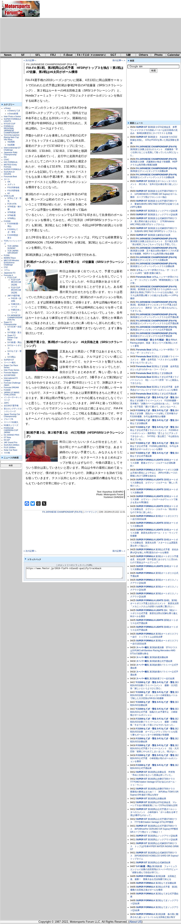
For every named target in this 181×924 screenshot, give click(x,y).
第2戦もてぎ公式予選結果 (164, 393)
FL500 (7, 255)
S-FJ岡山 (12, 357)
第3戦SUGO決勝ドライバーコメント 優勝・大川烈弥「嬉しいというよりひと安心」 (154, 685)
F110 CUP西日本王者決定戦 (16, 290)
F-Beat (68, 54)
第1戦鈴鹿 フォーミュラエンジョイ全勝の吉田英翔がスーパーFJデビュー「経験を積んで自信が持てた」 (154, 869)
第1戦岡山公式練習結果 (159, 862)
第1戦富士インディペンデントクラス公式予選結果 (154, 323)
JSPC (6, 403)
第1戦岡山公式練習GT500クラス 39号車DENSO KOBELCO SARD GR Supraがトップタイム (154, 855)
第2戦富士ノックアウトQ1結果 (163, 214)
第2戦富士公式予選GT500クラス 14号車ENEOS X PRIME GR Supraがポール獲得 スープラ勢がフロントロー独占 (153, 194)
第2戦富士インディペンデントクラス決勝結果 (152, 177)
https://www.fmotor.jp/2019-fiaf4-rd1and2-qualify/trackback (77, 573)
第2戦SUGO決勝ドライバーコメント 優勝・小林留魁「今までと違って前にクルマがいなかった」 (154, 722)
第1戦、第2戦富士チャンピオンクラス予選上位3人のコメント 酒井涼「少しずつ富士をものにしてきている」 (154, 308)
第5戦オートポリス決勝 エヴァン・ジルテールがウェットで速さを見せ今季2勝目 (154, 499)
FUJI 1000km (10, 447)
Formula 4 (8, 275)
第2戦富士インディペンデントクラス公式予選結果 (154, 317)
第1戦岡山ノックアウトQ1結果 (163, 839)
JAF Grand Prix (10, 442)
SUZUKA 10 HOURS (9, 173)
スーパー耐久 (10, 362)
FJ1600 (7, 390)
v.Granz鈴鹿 (13, 113)
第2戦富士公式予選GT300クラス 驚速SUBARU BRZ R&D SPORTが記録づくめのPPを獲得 (154, 204)
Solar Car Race (10, 450)
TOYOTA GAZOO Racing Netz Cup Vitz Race (11, 137)
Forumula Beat (10, 176)
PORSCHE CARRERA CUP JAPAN (11, 430)
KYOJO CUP (9, 124)
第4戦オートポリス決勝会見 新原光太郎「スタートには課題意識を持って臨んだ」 (154, 542)
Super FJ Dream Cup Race (13, 337)
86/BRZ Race (10, 258)
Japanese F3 (9, 273)
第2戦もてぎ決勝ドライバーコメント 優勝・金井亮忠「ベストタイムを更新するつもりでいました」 (154, 359)
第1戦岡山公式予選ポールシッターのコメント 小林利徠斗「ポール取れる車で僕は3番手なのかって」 (154, 812)
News (8, 54)
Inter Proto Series (11, 370)
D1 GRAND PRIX (11, 435)
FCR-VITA (12, 204)
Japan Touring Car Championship (12, 415)
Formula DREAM (11, 387)
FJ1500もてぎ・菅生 (146, 397)
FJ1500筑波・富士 (145, 340)
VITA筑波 (12, 212)
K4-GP (7, 440)
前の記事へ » (118, 60)
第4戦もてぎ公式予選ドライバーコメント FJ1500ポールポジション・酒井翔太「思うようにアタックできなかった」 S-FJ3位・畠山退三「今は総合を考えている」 (154, 433)
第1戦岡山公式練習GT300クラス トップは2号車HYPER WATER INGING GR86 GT (154, 846)
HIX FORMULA (10, 162)
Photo (158, 54)
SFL (38, 54)
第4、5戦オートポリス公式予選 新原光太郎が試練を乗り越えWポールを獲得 (154, 613)
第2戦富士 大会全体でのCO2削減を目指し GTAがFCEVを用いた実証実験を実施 (154, 140)
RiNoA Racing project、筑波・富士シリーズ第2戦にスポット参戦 (153, 343)
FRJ (53, 54)
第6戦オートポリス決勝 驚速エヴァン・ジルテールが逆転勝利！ (154, 463)
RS (5, 157)
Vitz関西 (11, 142)
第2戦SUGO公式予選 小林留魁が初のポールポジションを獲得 (154, 758)
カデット (11, 184)
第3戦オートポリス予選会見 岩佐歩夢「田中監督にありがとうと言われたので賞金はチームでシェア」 (154, 559)
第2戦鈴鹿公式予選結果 (161, 661)
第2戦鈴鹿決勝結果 (159, 657)
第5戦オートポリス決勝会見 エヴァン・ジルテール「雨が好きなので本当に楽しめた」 (154, 509)
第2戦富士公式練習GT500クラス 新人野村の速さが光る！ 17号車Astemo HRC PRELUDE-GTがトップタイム (153, 221)
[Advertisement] (90, 26)
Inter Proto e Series (12, 116)
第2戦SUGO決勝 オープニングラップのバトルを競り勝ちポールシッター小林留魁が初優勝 (154, 731)
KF (9, 193)
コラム (7, 270)
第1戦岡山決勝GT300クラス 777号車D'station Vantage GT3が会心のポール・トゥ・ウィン (153, 782)
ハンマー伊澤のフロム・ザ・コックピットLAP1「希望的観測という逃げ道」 (154, 280)
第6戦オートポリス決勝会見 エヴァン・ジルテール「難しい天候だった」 (154, 482)
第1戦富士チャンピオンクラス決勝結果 (149, 260)
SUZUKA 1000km (11, 445)
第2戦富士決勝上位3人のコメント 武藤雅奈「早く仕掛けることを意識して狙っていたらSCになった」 (154, 152)
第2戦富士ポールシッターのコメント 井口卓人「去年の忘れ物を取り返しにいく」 (154, 184)
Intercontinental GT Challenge (12, 149)
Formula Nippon (11, 372)
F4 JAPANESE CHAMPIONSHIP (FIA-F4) (15, 317)
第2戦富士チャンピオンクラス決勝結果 (149, 171)
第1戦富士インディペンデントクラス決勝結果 (152, 266)
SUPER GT (9, 360)
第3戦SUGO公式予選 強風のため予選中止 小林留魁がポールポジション (154, 712)
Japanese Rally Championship (10, 153)
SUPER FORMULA (12, 169)
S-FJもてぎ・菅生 (166, 397)
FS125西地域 (13, 190)
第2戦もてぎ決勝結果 (162, 373)
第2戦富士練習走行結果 (159, 235)
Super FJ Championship (10, 323)
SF (23, 54)
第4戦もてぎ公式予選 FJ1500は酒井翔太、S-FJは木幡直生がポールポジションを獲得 (154, 446)
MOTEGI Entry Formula (10, 166)
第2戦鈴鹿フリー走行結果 (162, 678)
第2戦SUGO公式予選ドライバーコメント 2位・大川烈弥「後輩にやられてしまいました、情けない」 (154, 748)
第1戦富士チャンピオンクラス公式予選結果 (151, 336)
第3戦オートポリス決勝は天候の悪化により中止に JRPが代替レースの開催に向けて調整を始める (154, 472)
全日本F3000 (9, 375)
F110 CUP (12, 277)
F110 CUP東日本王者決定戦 (16, 282)
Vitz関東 (11, 145)
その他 (7, 453)
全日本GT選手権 (11, 405)
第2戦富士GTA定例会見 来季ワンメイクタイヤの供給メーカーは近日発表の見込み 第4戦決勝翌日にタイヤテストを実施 (154, 130)
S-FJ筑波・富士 (15, 332)
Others (143, 54)
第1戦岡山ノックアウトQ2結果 (163, 836)
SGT (113, 54)
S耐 (128, 54)
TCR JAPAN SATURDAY (13, 252)
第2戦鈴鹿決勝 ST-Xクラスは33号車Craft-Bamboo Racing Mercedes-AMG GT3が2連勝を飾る (153, 650)
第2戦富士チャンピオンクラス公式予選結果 (151, 329)
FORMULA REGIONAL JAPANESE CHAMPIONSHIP (11, 129)
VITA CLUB (9, 196)
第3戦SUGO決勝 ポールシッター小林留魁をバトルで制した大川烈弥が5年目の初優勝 (154, 695)
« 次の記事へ (30, 60)
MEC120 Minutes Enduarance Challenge (11, 262)
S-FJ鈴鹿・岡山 (15, 342)
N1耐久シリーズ (11, 425)
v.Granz (7, 108)
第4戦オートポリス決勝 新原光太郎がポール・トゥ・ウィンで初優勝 (154, 532)
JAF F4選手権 (14, 296)
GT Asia (7, 437)
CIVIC (6, 159)
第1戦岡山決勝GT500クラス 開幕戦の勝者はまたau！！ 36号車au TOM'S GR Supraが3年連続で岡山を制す (154, 791)
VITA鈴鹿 (12, 215)
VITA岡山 (12, 218)
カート (7, 179)
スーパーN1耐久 (11, 422)
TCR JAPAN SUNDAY (13, 247)
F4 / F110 (83, 54)
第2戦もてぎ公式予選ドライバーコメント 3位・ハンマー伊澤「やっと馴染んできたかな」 (154, 380)
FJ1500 (7, 221)
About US (135, 921)
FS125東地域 (13, 187)
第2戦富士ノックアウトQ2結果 (163, 211)
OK (9, 182)
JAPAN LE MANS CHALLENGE (11, 393)
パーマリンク (90, 512)
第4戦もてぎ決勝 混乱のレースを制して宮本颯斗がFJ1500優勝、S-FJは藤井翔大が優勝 (154, 413)
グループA (8, 419)
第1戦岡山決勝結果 (157, 798)
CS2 (6, 267)
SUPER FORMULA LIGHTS (149, 460)
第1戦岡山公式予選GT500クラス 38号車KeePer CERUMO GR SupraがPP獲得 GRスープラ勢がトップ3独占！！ (155, 829)
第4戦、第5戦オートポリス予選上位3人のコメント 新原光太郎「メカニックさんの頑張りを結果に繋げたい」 (154, 603)
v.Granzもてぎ (14, 110)
